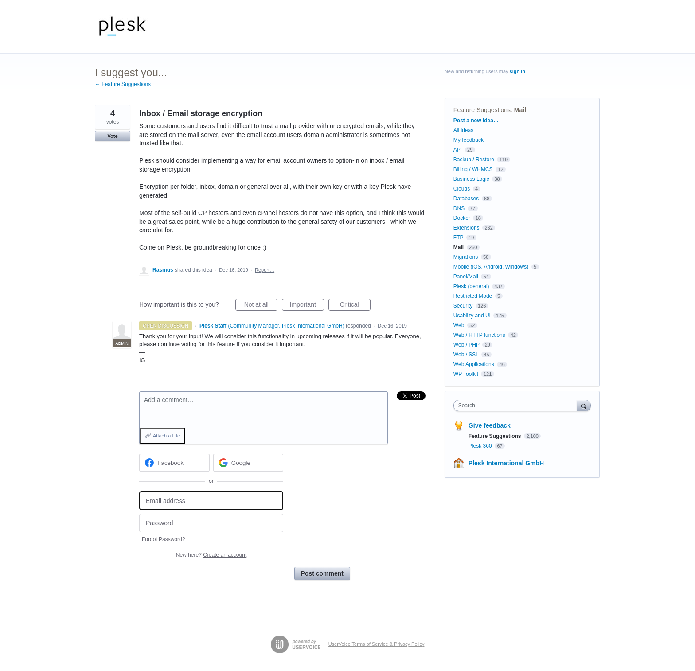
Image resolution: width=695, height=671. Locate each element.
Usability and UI (472, 315)
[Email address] (211, 500)
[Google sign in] (248, 463)
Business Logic (471, 179)
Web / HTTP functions (479, 335)
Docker (461, 218)
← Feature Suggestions (123, 84)
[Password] (211, 523)
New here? (211, 555)
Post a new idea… (476, 120)
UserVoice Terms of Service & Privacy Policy (376, 644)
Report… (264, 270)
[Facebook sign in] (174, 463)
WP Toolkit (465, 374)
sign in (517, 71)
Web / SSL (466, 354)
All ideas (463, 130)
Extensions (466, 228)
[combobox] (517, 405)
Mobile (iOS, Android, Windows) (490, 267)
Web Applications (473, 364)
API (457, 150)
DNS (459, 208)
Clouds (461, 189)
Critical (355, 306)
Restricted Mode (472, 296)
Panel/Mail (465, 276)
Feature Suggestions (482, 109)
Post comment (322, 573)
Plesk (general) (471, 286)
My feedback (468, 140)
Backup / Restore (473, 159)
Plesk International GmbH (506, 463)
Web (458, 325)
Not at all (260, 306)
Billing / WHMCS (473, 169)
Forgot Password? (163, 539)
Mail (520, 109)
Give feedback (490, 425)
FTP (458, 237)
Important (307, 306)
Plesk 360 (481, 446)
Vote (112, 136)
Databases (466, 198)
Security (462, 306)
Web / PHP (466, 345)
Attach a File (166, 435)
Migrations (465, 257)
